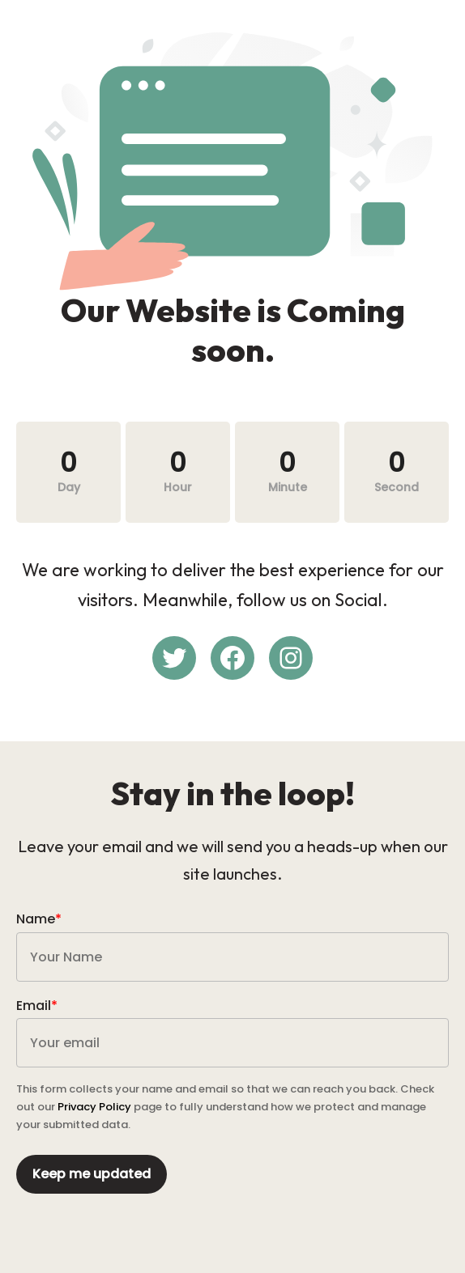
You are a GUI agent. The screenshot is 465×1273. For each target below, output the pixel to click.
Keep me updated (91, 1174)
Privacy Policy (94, 1106)
